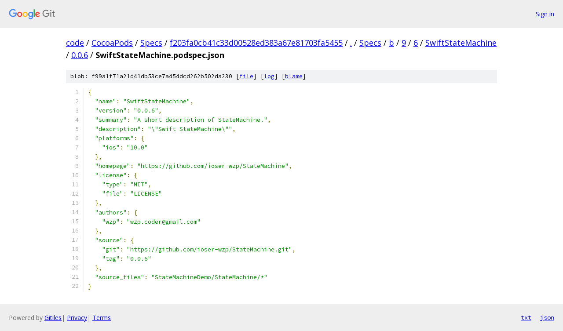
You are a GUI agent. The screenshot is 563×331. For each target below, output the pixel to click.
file (246, 76)
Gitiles (53, 317)
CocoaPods (112, 42)
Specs (151, 42)
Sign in (545, 14)
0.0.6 (79, 55)
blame (294, 76)
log (269, 76)
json (547, 317)
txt (526, 317)
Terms (101, 317)
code (75, 42)
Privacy (77, 317)
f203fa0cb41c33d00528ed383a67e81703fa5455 (256, 42)
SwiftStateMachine (461, 42)
